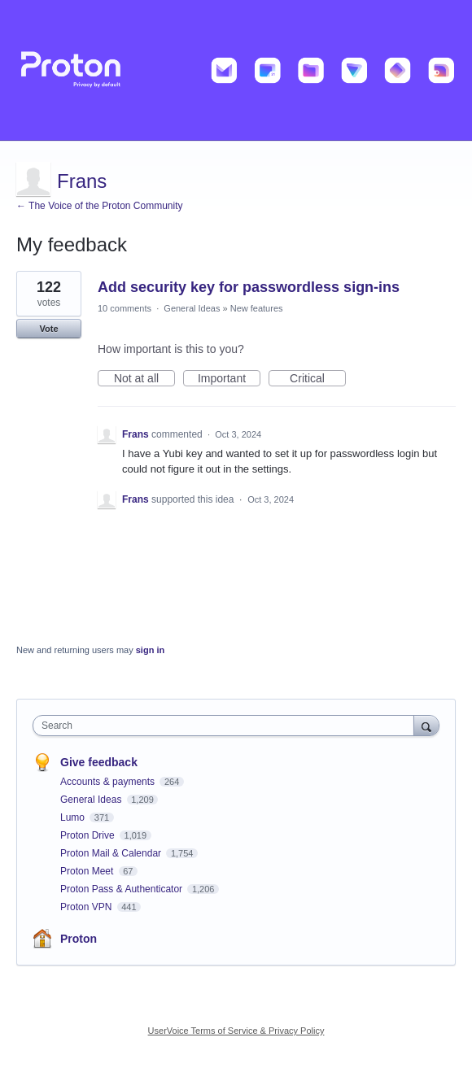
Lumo (73, 817)
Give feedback (99, 762)
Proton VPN (87, 907)
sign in (150, 650)
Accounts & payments (108, 781)
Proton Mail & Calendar (112, 853)
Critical (318, 379)
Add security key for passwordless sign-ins (249, 287)
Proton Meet (88, 871)
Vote (48, 328)
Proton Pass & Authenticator (122, 889)
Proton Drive (88, 835)
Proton (78, 938)
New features (256, 308)
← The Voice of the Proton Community (99, 205)
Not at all (144, 379)
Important (229, 379)
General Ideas (192, 308)
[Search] (426, 725)
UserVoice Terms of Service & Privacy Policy (236, 1030)
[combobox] (227, 725)
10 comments (124, 308)
